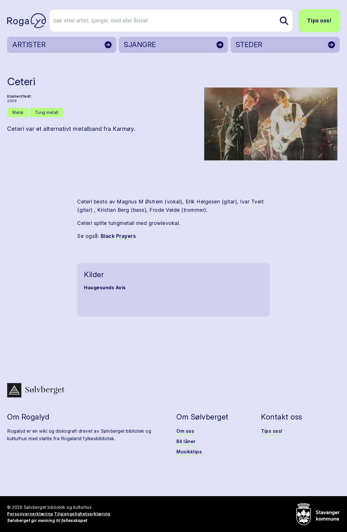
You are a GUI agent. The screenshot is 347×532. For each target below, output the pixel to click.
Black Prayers (118, 236)
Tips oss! (319, 21)
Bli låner (186, 441)
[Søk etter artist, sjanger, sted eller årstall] (176, 20)
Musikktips (189, 452)
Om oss (185, 431)
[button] (271, 124)
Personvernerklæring (30, 513)
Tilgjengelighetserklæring (82, 513)
